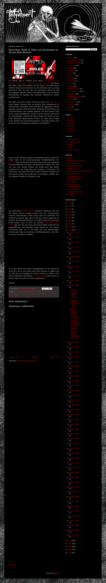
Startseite (34, 357)
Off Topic (71, 86)
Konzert (21, 293)
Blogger (57, 573)
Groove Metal (14, 293)
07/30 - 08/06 (74, 390)
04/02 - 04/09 (74, 472)
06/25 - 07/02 (74, 414)
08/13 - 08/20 (74, 381)
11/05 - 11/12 (74, 271)
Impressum (12, 564)
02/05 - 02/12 (74, 511)
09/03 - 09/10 (74, 366)
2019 (70, 224)
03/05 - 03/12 (74, 492)
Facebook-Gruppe (74, 142)
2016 (70, 540)
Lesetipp (70, 83)
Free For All (71, 76)
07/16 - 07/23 (74, 400)
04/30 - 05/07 (74, 453)
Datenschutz (72, 131)
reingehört (71, 109)
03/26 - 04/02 (74, 477)
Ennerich (38, 291)
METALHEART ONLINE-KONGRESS (80, 171)
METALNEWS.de (73, 174)
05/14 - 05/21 (74, 443)
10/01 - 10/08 (74, 347)
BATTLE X (54, 102)
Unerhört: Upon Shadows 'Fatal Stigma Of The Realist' (74, 313)
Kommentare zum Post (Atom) (27, 361)
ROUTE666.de (73, 181)
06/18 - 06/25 (74, 419)
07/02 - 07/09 (74, 410)
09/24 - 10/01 (74, 352)
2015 (70, 544)
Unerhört (70, 99)
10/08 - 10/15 (74, 342)
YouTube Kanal (73, 150)
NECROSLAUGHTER (75, 176)
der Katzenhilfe (39, 276)
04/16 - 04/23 (74, 463)
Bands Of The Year (74, 63)
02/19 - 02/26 (74, 501)
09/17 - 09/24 (74, 357)
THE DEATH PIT (73, 189)
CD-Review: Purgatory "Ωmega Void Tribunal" (73, 293)
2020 (70, 221)
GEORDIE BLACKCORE (76, 161)
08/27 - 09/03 (74, 371)
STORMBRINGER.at (75, 187)
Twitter (70, 147)
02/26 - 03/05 (74, 496)
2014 (70, 546)
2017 (15, 291)
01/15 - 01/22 (74, 525)
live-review (71, 104)
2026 (70, 203)
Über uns (71, 120)
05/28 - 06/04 (74, 434)
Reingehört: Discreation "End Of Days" (74, 303)
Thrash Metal (14, 296)
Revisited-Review (73, 89)
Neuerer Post (13, 357)
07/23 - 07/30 (74, 395)
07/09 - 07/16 (74, 405)
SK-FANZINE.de (73, 184)
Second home (52, 293)
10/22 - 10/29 (74, 280)
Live (25, 293)
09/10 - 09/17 (74, 361)
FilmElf (51, 291)
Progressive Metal (41, 293)
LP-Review (71, 81)
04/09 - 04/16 (74, 467)
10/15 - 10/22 (74, 285)
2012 (70, 552)
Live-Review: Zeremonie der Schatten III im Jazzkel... (74, 324)
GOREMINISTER (73, 163)
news (69, 107)
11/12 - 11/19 (74, 266)
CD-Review (71, 65)
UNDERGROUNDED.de (76, 192)
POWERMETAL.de (74, 179)
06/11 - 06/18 (74, 424)
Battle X (28, 291)
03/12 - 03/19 (74, 487)
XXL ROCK (71, 194)
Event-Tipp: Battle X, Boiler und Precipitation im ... (74, 334)
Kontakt (70, 128)
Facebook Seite (73, 139)
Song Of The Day (73, 91)
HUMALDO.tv (72, 168)
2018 (70, 227)
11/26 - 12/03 (74, 256)
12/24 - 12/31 (74, 237)
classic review (72, 102)
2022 (70, 215)
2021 (70, 218)
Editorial (70, 68)
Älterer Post (54, 357)
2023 (70, 212)
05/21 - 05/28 (74, 438)
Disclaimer (71, 126)
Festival (70, 73)
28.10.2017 (21, 291)
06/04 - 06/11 (74, 429)
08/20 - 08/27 (74, 376)
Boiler (33, 291)
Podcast (70, 144)
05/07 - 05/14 (74, 448)
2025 (70, 206)
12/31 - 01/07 (74, 232)
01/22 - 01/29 (74, 520)
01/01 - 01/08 (74, 535)
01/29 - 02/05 (74, 516)
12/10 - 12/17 (74, 247)
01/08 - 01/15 (74, 530)
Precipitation (31, 293)
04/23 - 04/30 (74, 458)
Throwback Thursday (75, 96)
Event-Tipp (45, 291)
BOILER (12, 162)
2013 (70, 549)
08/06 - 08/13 (74, 385)
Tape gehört (72, 94)
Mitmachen (71, 123)
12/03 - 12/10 (74, 252)
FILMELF (71, 158)
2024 (70, 209)
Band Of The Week (74, 60)
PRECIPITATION (28, 211)
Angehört (71, 57)
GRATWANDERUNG (75, 166)
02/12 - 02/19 (74, 506)
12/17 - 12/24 (74, 242)
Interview (71, 78)
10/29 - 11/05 (74, 276)
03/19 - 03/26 (74, 482)
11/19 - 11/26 (74, 261)
